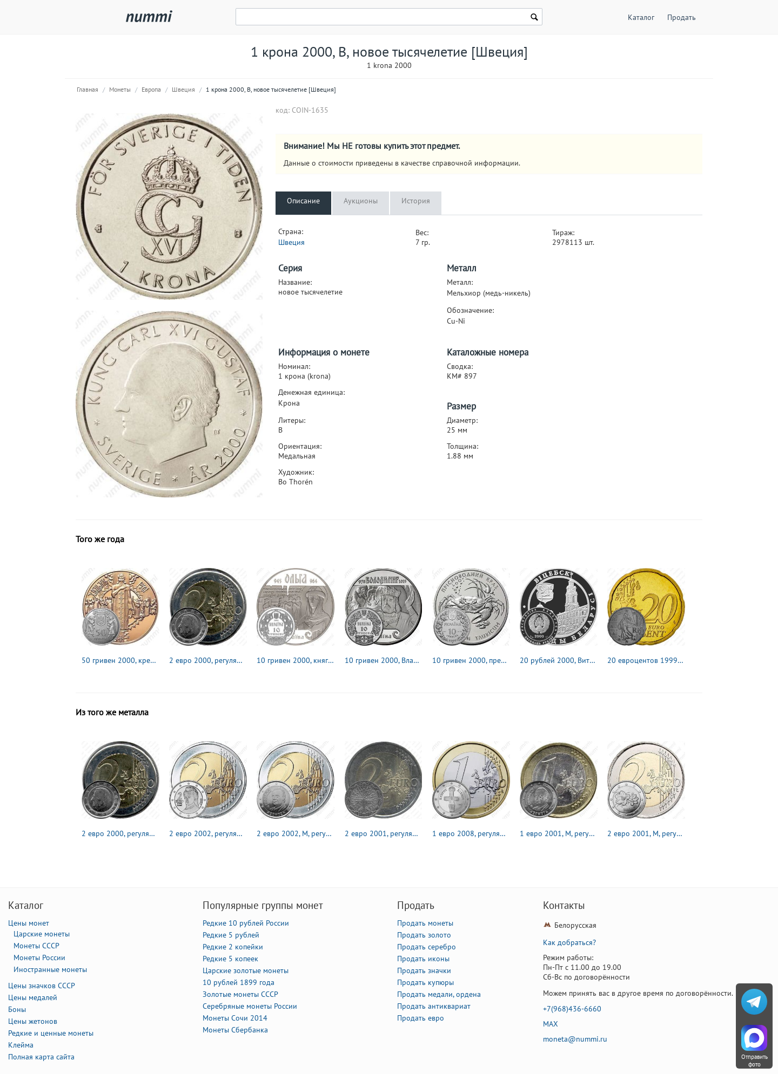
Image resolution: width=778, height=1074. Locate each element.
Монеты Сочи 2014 (235, 1018)
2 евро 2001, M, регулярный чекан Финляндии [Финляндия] (646, 833)
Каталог (641, 17)
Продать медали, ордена (439, 994)
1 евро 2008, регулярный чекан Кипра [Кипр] (471, 833)
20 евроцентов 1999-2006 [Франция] (646, 660)
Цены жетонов (32, 1021)
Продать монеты (425, 923)
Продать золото (424, 935)
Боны (17, 1009)
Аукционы (361, 201)
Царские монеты (42, 934)
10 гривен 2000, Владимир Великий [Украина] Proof (383, 660)
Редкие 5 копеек (230, 958)
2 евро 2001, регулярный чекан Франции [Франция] (383, 833)
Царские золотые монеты (246, 970)
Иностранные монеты (50, 969)
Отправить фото (754, 1060)
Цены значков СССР (41, 985)
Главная (87, 89)
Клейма (20, 1045)
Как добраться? (569, 942)
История (415, 201)
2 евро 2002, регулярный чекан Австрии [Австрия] (208, 833)
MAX (550, 1024)
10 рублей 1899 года (238, 982)
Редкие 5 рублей (231, 935)
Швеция (183, 89)
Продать (681, 17)
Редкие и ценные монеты (50, 1033)
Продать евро (420, 1018)
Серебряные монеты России (250, 1006)
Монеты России (39, 957)
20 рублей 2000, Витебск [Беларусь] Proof (559, 660)
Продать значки (424, 970)
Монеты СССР (36, 945)
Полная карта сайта (41, 1057)
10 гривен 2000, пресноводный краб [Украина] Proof (471, 660)
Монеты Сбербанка (235, 1030)
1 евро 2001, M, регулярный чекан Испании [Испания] (559, 833)
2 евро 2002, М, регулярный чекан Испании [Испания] (295, 833)
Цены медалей (32, 997)
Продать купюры (425, 982)
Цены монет (28, 923)
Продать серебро (426, 947)
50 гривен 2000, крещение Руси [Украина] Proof (120, 660)
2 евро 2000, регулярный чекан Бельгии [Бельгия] (208, 660)
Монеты (120, 89)
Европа (151, 89)
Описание (303, 201)
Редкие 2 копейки (233, 947)
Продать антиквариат (434, 1006)
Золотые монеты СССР (240, 994)
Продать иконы (423, 958)
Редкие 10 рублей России (246, 923)
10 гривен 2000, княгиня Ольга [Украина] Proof (295, 660)
